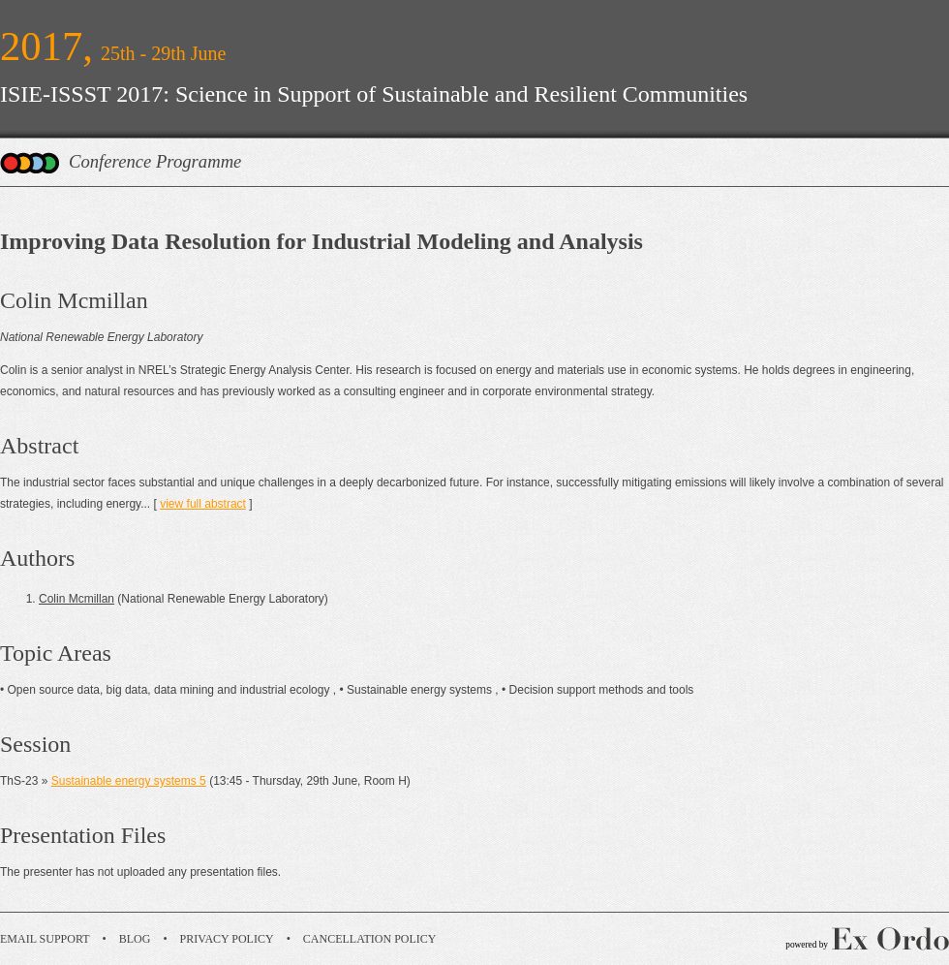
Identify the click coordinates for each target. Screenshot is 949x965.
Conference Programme (155, 161)
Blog (135, 939)
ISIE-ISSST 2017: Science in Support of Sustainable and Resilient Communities (374, 94)
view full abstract (203, 504)
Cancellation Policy (370, 939)
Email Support (45, 939)
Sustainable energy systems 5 (128, 781)
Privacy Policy (227, 939)
